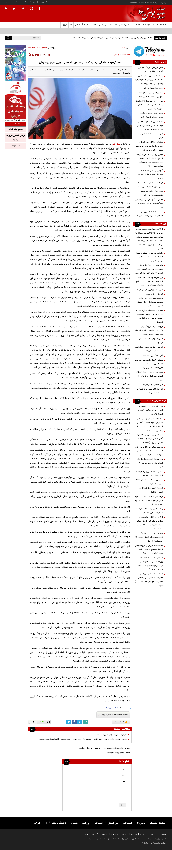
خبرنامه (17, 2)
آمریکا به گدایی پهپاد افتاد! (152, 355)
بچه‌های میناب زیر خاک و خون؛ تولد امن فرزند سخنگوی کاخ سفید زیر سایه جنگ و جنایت (149, 451)
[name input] (92, 770)
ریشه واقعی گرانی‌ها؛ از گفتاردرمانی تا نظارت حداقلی (149, 510)
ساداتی (116, 708)
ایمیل (123, 775)
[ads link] (150, 51)
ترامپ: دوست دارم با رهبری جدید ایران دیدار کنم (149, 473)
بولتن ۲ (146, 25)
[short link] (115, 715)
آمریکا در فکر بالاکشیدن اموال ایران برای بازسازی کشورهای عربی (149, 349)
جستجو (134, 834)
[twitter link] (68, 722)
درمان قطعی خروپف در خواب (15, 137)
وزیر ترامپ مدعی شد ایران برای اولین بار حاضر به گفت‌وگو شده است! (150, 410)
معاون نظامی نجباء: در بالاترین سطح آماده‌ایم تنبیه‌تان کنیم (151, 115)
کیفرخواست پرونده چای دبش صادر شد (112, 734)
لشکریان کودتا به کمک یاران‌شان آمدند (150, 490)
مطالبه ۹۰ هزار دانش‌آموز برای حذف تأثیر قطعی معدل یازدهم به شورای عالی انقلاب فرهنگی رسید (149, 364)
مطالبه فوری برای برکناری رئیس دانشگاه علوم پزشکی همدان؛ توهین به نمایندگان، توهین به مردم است (113, 37)
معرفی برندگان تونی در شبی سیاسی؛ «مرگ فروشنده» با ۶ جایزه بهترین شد (149, 203)
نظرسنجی (114, 834)
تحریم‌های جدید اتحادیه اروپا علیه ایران (149, 135)
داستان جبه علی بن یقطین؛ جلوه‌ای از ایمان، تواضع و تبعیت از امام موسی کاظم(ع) (149, 257)
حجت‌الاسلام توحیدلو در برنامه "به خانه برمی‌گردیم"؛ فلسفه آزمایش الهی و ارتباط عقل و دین (149, 422)
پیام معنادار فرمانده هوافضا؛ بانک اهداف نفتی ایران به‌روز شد (150, 463)
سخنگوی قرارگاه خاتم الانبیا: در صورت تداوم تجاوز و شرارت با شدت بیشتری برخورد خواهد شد (149, 146)
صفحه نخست (159, 25)
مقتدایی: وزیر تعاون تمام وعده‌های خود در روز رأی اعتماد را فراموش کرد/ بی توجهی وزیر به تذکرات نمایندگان (149, 316)
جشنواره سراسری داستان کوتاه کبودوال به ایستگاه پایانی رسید (150, 94)
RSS (86, 834)
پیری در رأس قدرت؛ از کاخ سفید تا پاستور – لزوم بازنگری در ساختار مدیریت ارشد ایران (149, 105)
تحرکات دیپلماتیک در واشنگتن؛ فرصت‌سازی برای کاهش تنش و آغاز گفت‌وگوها (149, 537)
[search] (8, 38)
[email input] (92, 776)
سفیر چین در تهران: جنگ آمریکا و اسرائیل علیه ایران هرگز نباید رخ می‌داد (149, 376)
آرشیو (142, 834)
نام (124, 769)
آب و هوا (9, 2)
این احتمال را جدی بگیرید (153, 384)
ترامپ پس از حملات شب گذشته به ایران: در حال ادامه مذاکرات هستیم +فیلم (149, 500)
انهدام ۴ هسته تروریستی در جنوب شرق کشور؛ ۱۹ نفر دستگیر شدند (149, 184)
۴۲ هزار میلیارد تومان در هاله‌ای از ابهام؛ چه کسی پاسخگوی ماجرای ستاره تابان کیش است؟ (149, 125)
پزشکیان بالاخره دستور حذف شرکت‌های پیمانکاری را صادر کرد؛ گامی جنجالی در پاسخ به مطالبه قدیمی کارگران (150, 436)
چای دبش (108, 708)
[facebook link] (74, 722)
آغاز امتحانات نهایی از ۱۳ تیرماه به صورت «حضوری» (149, 391)
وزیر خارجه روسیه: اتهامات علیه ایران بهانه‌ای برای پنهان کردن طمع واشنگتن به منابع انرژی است (149, 281)
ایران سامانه (148, 843)
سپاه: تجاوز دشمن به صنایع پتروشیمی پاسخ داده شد (152, 193)
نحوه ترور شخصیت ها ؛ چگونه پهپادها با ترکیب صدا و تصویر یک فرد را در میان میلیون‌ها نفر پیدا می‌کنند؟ (150, 563)
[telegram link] (79, 722)
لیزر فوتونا (15, 146)
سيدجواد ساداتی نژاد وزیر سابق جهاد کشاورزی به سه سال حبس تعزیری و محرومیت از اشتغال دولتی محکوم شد (83, 739)
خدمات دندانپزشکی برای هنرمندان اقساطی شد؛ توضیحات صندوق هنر (149, 213)
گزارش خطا (121, 721)
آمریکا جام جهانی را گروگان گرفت (150, 289)
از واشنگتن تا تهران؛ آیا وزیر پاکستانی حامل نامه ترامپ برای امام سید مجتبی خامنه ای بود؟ (149, 330)
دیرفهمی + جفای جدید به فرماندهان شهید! (149, 481)
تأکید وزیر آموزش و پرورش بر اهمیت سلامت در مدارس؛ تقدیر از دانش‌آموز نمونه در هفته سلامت (148, 579)
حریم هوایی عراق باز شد (153, 88)
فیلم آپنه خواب (15, 129)
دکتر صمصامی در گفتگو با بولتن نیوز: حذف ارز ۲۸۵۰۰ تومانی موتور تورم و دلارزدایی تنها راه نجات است (149, 269)
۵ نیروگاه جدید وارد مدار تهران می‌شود (151, 340)
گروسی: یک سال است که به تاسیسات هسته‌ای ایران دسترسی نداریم (150, 174)
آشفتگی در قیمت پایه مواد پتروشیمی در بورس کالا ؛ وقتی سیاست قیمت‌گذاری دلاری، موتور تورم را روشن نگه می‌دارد (150, 300)
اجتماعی (116, 54)
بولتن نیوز (116, 144)
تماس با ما (43, 2)
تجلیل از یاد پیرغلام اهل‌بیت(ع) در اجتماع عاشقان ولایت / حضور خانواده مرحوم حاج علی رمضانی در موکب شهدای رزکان (149, 160)
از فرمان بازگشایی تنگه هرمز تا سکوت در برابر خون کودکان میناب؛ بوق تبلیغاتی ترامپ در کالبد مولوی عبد (149, 523)
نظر (124, 781)
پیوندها (25, 2)
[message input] (92, 790)
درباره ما (33, 2)
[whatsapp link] (85, 722)
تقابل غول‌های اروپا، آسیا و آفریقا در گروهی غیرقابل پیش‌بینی (149, 69)
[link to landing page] (150, 13)
